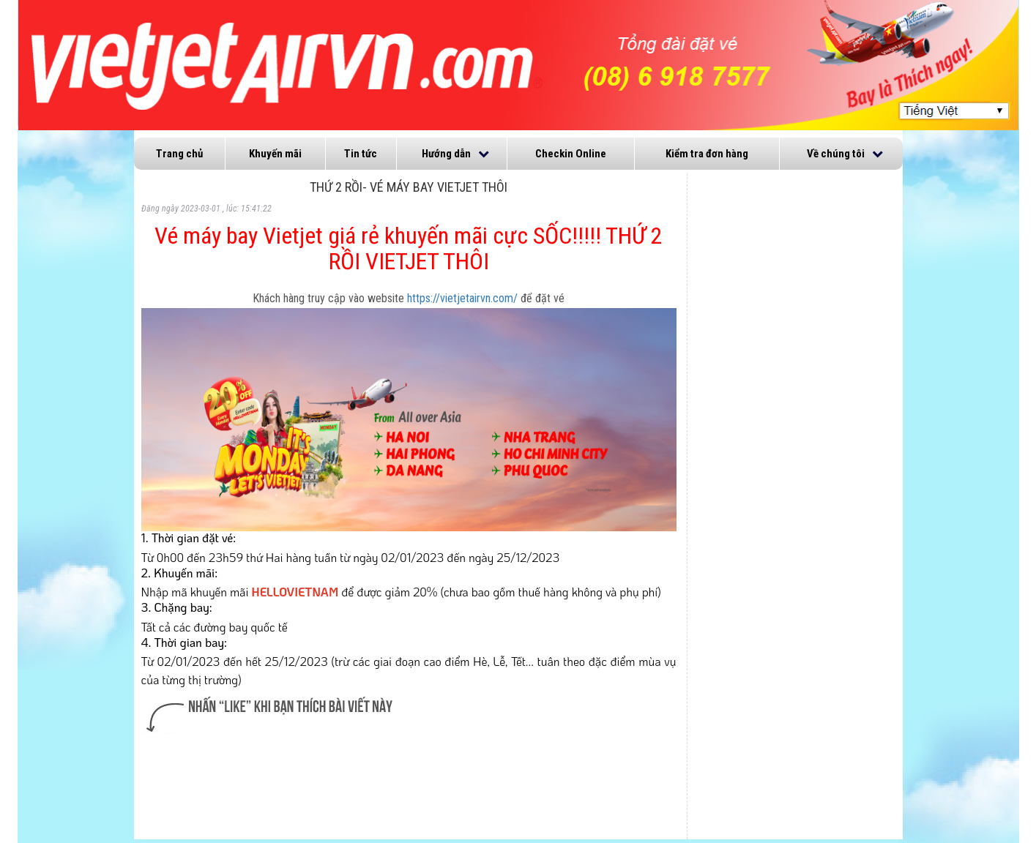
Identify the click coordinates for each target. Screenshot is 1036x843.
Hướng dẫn (446, 153)
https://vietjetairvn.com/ (462, 298)
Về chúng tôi (836, 153)
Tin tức (360, 153)
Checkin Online (570, 153)
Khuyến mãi (275, 153)
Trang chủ (179, 153)
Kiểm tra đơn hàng (707, 153)
